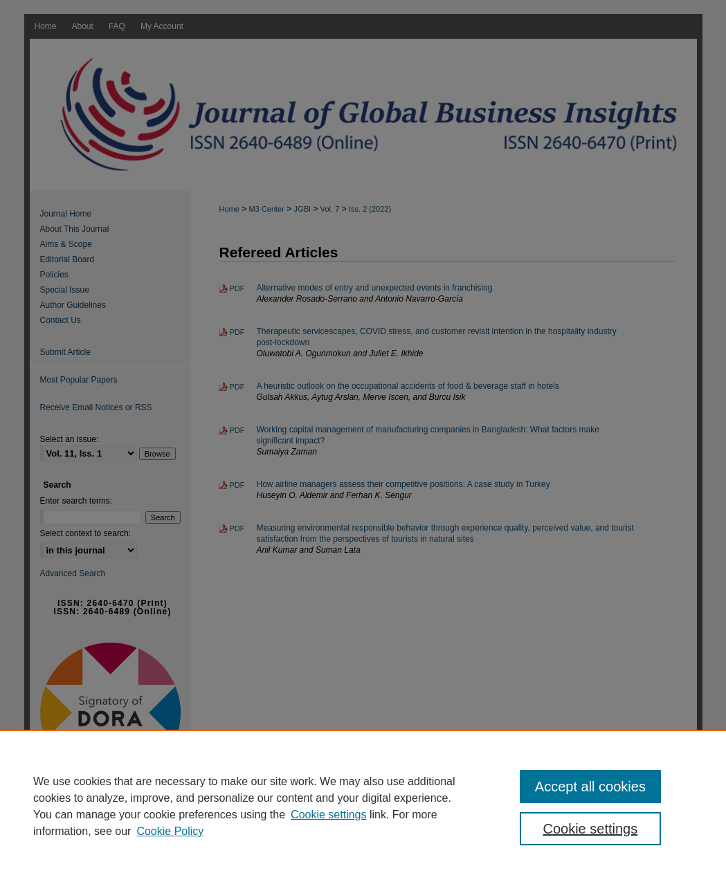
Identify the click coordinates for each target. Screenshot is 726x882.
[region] (363, 806)
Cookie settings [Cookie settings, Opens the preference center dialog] (590, 828)
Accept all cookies (590, 786)
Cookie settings (328, 814)
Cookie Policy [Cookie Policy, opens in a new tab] (169, 831)
